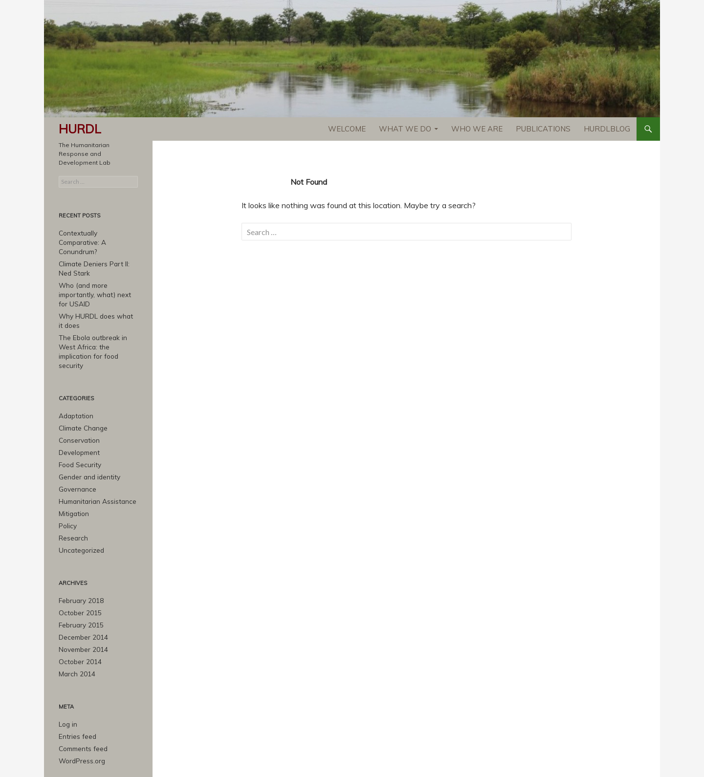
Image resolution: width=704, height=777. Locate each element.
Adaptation (75, 391)
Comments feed (82, 713)
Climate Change (82, 403)
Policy (67, 496)
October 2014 (78, 628)
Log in (67, 690)
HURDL (80, 128)
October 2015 (78, 581)
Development (78, 426)
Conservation (78, 414)
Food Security (78, 438)
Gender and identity (87, 449)
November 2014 (81, 617)
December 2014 (81, 605)
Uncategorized (80, 520)
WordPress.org (80, 725)
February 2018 (79, 570)
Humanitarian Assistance (95, 473)
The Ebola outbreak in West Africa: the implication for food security (98, 332)
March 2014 (75, 640)
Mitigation (73, 485)
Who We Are (477, 128)
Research (72, 508)
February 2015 (79, 593)
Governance (76, 461)
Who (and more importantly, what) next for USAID (96, 282)
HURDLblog (607, 128)
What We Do (405, 128)
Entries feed (76, 702)
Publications (543, 128)
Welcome (347, 128)
